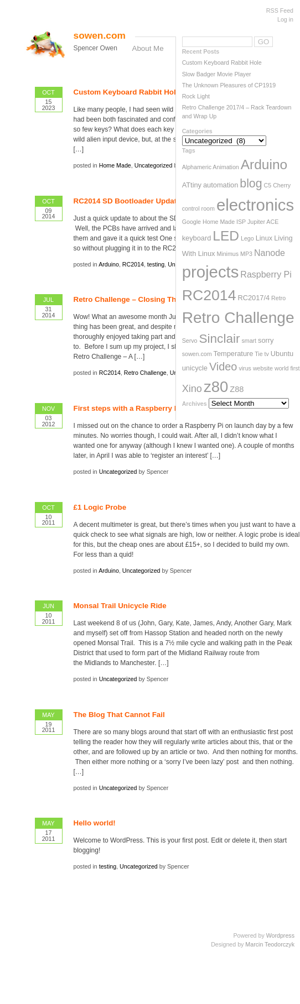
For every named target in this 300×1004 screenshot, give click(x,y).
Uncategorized (154, 165)
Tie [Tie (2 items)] (258, 354)
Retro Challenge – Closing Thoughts (137, 299)
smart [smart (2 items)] (248, 340)
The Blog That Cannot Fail (119, 714)
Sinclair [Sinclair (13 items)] (219, 339)
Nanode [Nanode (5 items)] (269, 253)
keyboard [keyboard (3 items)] (196, 238)
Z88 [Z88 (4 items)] (237, 389)
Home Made (115, 165)
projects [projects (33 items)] (210, 272)
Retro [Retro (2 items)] (278, 298)
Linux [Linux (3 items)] (264, 238)
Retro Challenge (145, 372)
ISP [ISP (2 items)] (241, 221)
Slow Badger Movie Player (216, 74)
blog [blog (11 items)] (251, 183)
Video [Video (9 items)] (223, 366)
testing (155, 264)
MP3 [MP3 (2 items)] (246, 253)
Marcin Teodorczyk (269, 944)
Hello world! (95, 823)
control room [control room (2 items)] (198, 208)
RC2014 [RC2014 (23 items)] (209, 295)
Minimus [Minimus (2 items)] (227, 253)
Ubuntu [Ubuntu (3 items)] (282, 353)
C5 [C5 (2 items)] (268, 185)
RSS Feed (279, 10)
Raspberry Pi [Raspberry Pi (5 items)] (265, 274)
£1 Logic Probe (100, 507)
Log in (285, 19)
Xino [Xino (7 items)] (192, 388)
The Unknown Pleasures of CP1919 (229, 85)
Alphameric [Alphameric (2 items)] (196, 167)
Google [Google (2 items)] (191, 221)
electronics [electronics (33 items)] (255, 205)
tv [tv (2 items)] (267, 354)
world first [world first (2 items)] (287, 368)
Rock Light (196, 96)
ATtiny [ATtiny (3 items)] (191, 185)
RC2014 (133, 264)
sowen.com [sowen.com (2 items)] (197, 354)
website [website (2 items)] (263, 368)
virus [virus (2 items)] (245, 368)
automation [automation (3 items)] (220, 185)
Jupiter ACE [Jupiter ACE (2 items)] (262, 221)
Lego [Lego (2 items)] (247, 238)
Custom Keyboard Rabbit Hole (222, 62)
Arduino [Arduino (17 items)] (264, 164)
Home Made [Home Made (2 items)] (219, 221)
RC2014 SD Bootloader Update (127, 201)
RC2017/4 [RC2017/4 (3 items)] (253, 298)
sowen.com (100, 35)
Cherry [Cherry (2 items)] (282, 185)
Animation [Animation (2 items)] (226, 167)
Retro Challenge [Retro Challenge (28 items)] (238, 317)
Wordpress (280, 935)
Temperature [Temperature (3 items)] (234, 353)
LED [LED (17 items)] (226, 235)
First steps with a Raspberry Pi (128, 408)
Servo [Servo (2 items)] (190, 340)
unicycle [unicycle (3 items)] (195, 368)
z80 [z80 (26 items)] (216, 386)
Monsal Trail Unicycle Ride (120, 606)
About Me (148, 48)
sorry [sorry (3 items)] (265, 340)
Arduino (109, 264)
